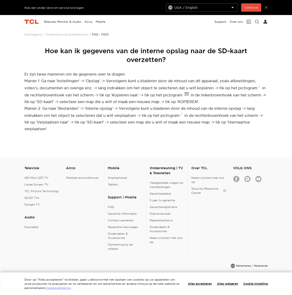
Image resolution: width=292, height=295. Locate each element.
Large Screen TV (36, 184)
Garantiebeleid (160, 193)
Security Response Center (208, 191)
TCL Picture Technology (41, 191)
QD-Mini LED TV (36, 178)
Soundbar (31, 227)
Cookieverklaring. (58, 288)
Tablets (113, 184)
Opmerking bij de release (120, 247)
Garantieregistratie (163, 207)
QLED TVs (31, 198)
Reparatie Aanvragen (123, 227)
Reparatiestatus (161, 220)
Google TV (32, 204)
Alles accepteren (200, 284)
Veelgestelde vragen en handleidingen (166, 185)
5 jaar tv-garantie (162, 200)
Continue (251, 7)
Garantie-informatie (122, 214)
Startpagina (32, 34)
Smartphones (117, 178)
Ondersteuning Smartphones (67, 34)
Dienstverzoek (160, 214)
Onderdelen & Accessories (118, 236)
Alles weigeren (227, 284)
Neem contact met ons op (166, 240)
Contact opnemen (121, 220)
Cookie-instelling (255, 284)
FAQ (111, 207)
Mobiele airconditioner (82, 178)
